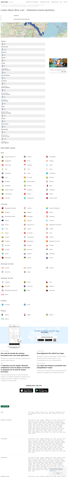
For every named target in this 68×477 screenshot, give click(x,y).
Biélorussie (50, 429)
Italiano (50, 413)
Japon (38, 421)
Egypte (64, 432)
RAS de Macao (35, 422)
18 (43, 32)
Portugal (62, 428)
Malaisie (40, 422)
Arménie (37, 438)
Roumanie (30, 429)
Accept (57, 473)
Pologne (58, 428)
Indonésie (63, 438)
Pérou (50, 432)
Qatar (52, 422)
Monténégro (38, 428)
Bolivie (49, 449)
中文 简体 (41, 412)
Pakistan (48, 422)
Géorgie (54, 438)
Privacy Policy (53, 470)
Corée (46, 421)
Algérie (61, 432)
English (33, 412)
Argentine (45, 449)
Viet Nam (47, 423)
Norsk (59, 413)
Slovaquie (45, 429)
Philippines (44, 422)
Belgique (45, 424)
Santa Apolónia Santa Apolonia (22, 19)
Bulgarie (49, 424)
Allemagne (30, 444)
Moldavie (33, 428)
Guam (58, 432)
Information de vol (54, 1)
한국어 (45, 412)
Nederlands (30, 414)
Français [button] (65, 1)
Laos (53, 421)
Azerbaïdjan (42, 438)
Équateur (29, 432)
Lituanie (55, 427)
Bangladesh (47, 438)
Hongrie (37, 427)
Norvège (54, 428)
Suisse (53, 424)
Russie (57, 429)
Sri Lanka (57, 421)
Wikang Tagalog (33, 413)
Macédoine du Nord (44, 428)
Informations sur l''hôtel (44, 1)
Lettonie (29, 428)
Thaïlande (30, 423)
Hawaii (42, 449)
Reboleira (16, 15)
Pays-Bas (51, 428)
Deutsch (42, 413)
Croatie (41, 427)
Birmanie (61, 421)
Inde (32, 421)
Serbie (34, 429)
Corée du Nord (57, 423)
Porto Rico (60, 449)
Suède (37, 429)
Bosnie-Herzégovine (39, 424)
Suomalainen (54, 413)
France (50, 444)
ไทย (47, 412)
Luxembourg (60, 427)
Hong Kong (59, 438)
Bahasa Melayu (52, 412)
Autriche (33, 424)
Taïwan (43, 423)
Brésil (43, 432)
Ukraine (54, 429)
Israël (29, 421)
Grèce (34, 427)
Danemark (34, 444)
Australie (54, 432)
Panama (33, 449)
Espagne (42, 444)
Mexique (29, 449)
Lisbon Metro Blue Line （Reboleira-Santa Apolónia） (28, 10)
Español (46, 413)
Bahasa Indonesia (58, 412)
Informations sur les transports (32, 1)
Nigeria (33, 433)
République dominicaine (36, 432)
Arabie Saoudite (57, 422)
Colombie (55, 449)
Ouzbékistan (52, 423)
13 (38, 30)
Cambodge (42, 421)
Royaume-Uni (55, 444)
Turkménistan (35, 423)
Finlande (46, 444)
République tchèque (59, 424)
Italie (52, 427)
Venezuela (47, 432)
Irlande (44, 427)
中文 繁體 (36, 412)
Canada (61, 429)
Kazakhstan (50, 421)
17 (41, 34)
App (61, 1)
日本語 (29, 412)
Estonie (39, 444)
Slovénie (40, 429)
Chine (51, 438)
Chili (52, 449)
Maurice (29, 433)
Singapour (62, 422)
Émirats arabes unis (31, 438)
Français (38, 413)
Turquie (39, 423)
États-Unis (38, 449)
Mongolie (29, 422)
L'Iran (35, 421)
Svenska (62, 413)
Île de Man (49, 427)
